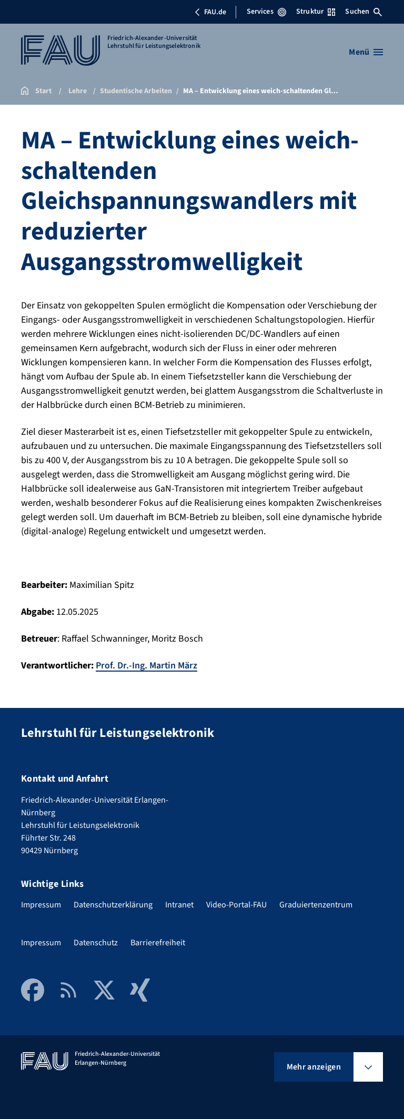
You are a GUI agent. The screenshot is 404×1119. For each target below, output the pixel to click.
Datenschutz (96, 942)
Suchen (363, 11)
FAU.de (210, 12)
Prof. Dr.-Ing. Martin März (147, 665)
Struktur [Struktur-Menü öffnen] (315, 11)
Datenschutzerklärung (113, 904)
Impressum (41, 904)
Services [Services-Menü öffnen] (266, 11)
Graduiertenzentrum (315, 904)
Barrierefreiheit (157, 942)
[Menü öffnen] (366, 52)
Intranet (179, 904)
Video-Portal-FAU (236, 904)
